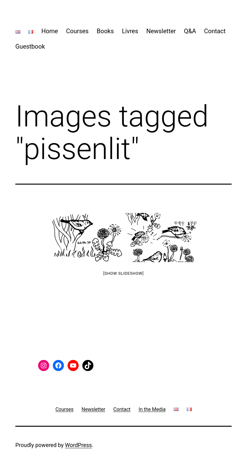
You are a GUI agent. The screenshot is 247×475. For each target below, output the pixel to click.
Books (105, 31)
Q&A (190, 31)
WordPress (78, 445)
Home (49, 31)
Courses (77, 31)
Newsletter (161, 31)
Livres (130, 31)
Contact (214, 31)
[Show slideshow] (123, 273)
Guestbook (30, 46)
